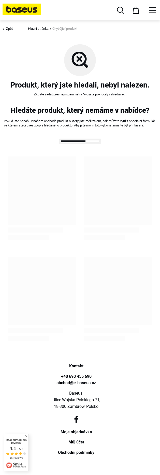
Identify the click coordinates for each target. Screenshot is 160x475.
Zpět (8, 29)
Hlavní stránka (38, 29)
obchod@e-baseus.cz (76, 382)
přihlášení (136, 125)
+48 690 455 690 (76, 376)
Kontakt (76, 366)
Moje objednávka (76, 431)
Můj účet (76, 442)
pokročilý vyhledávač (110, 94)
